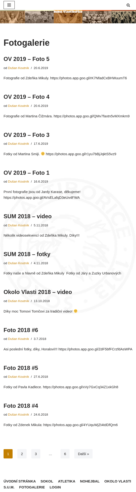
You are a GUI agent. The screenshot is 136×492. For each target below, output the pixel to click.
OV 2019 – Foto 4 (26, 97)
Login (55, 487)
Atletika (66, 481)
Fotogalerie (32, 487)
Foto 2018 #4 (21, 406)
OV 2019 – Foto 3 (26, 135)
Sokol (47, 481)
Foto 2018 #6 (21, 330)
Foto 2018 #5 (21, 368)
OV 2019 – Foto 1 (26, 172)
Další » (83, 454)
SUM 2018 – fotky (27, 254)
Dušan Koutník (18, 68)
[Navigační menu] (9, 5)
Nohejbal (90, 481)
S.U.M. (9, 487)
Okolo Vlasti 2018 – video (38, 292)
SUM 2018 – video (28, 216)
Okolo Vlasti (117, 481)
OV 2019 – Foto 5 (26, 59)
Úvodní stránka (20, 481)
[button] (128, 5)
